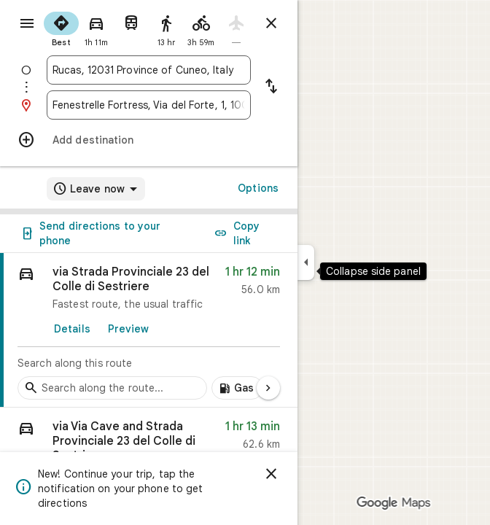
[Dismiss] (271, 474)
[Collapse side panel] (306, 262)
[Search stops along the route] (112, 387)
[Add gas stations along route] (237, 387)
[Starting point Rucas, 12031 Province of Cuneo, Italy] (148, 70)
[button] (149, 446)
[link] (149, 330)
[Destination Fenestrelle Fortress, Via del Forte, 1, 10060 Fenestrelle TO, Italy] (148, 105)
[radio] (61, 28)
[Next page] (268, 388)
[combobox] (148, 70)
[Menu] (27, 23)
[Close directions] (271, 23)
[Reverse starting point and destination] (271, 87)
